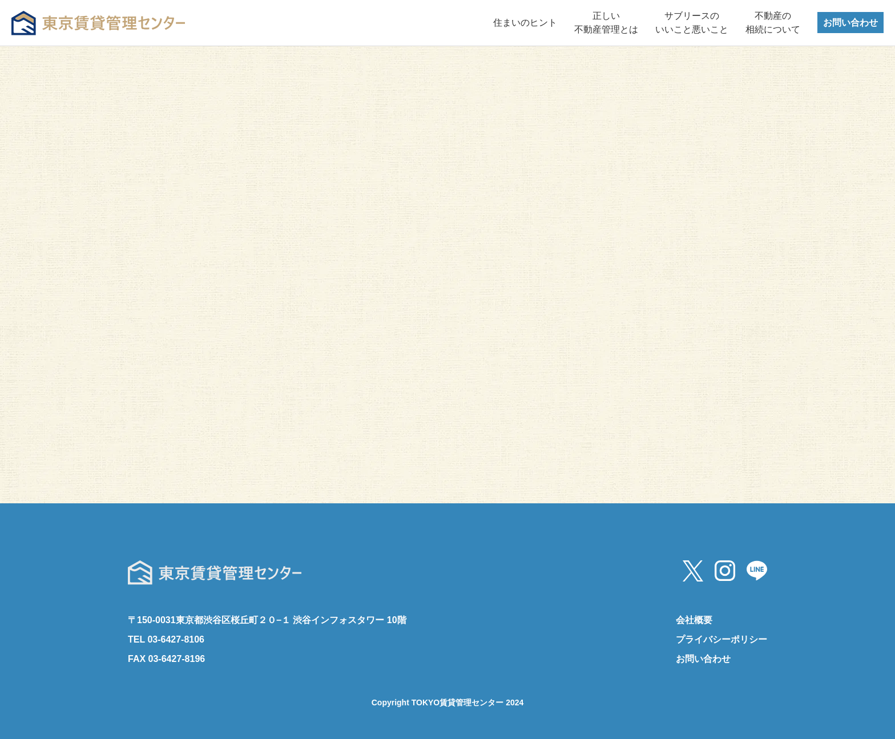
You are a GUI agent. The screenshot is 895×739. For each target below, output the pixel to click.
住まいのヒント (525, 22)
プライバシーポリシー (721, 639)
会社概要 (694, 620)
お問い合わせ (850, 22)
